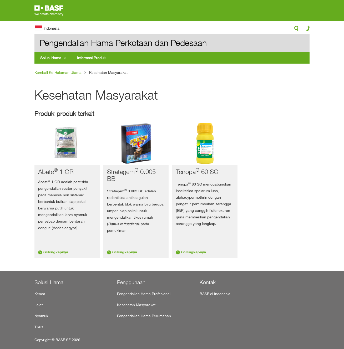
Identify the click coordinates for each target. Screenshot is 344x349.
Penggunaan (131, 282)
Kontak (208, 282)
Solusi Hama (48, 282)
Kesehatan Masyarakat (136, 304)
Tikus (38, 327)
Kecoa (39, 293)
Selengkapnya (55, 252)
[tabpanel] (67, 189)
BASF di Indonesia (215, 293)
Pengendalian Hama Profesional (143, 293)
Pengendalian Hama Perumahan (144, 316)
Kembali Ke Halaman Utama (58, 72)
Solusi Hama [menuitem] (50, 57)
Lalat (38, 304)
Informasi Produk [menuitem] (91, 57)
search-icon (296, 30)
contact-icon (306, 29)
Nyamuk (41, 316)
